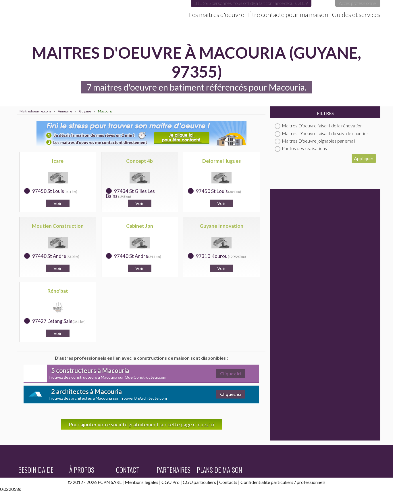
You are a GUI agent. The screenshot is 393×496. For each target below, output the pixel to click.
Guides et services (356, 15)
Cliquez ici (230, 373)
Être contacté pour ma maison (288, 15)
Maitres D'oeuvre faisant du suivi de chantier (321, 133)
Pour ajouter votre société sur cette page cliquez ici (141, 424)
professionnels (311, 482)
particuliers (282, 482)
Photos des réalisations (301, 148)
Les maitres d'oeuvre (216, 15)
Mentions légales (141, 482)
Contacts (228, 482)
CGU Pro (170, 482)
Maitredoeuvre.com (75, 10)
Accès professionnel (358, 3)
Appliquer (363, 158)
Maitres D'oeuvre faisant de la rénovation (319, 125)
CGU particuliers (199, 482)
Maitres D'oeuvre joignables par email (315, 140)
